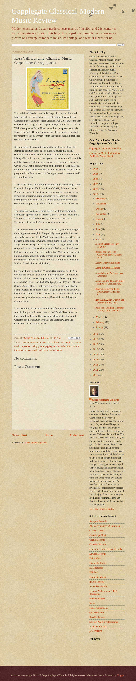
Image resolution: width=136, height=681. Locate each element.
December (101, 198)
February (100, 322)
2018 (95, 339)
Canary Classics (97, 530)
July (98, 224)
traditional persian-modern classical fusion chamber (39, 350)
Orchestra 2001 (96, 612)
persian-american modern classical (38, 342)
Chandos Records (97, 544)
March (99, 317)
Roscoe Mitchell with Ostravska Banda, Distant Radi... (108, 255)
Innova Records (96, 581)
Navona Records (97, 598)
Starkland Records (98, 626)
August (100, 219)
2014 (95, 359)
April (99, 239)
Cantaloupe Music (98, 535)
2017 (95, 344)
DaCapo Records (97, 553)
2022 (95, 184)
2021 (95, 189)
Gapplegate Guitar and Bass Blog (105, 148)
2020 (95, 194)
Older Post (77, 435)
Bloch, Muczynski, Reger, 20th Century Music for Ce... (107, 292)
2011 (95, 375)
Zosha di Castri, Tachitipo (107, 268)
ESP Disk (93, 572)
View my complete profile (101, 509)
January (100, 327)
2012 (95, 369)
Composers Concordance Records (105, 549)
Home (49, 435)
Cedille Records (97, 539)
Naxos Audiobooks (98, 608)
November (101, 203)
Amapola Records (98, 521)
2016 (95, 349)
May (98, 234)
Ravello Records (97, 617)
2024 (95, 173)
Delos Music (95, 558)
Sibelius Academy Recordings (103, 622)
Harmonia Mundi (97, 577)
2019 (95, 334)
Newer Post (19, 435)
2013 (95, 364)
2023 (95, 179)
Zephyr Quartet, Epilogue (107, 262)
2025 (95, 168)
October (100, 209)
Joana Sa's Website (98, 586)
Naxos (92, 603)
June (98, 229)
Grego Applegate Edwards (105, 400)
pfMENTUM (95, 631)
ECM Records (96, 567)
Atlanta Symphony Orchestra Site (105, 526)
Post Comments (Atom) (36, 442)
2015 (95, 354)
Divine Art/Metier (98, 563)
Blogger (120, 675)
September (101, 214)
